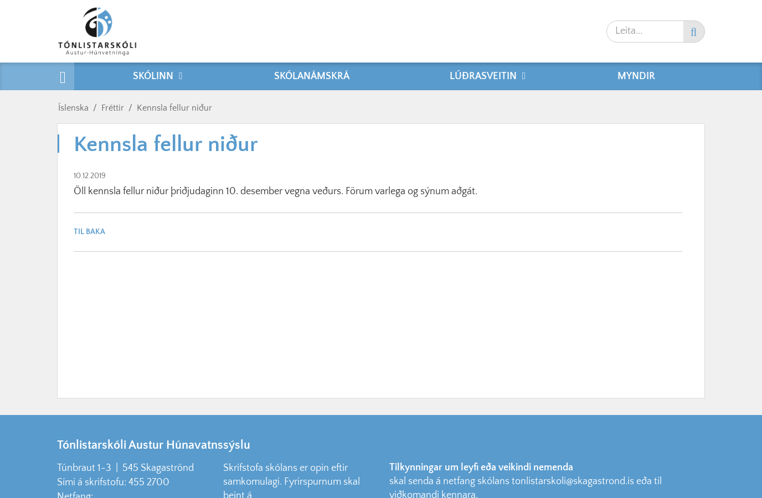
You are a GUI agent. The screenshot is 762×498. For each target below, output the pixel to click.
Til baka (89, 231)
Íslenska (73, 108)
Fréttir (112, 108)
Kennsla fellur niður (174, 108)
